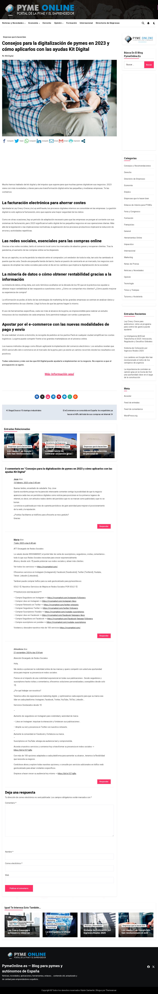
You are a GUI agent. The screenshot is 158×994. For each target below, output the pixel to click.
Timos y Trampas (131, 290)
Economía (33, 23)
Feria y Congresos (132, 211)
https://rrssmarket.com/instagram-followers (66, 598)
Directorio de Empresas (56, 443)
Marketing (128, 257)
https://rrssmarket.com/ (47, 567)
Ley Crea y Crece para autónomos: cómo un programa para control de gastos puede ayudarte (21, 934)
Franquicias (129, 224)
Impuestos (129, 244)
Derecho (47, 23)
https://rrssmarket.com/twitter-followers (60, 608)
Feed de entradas (132, 402)
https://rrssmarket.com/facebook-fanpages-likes (63, 615)
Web (7, 875)
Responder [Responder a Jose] (104, 526)
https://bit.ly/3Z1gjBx (23, 750)
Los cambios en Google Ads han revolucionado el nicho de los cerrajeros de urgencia (20, 455)
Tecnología (129, 283)
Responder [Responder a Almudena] (104, 782)
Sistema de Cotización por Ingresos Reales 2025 (97, 931)
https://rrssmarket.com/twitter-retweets (61, 605)
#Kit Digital (9, 56)
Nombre (9, 852)
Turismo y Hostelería (133, 296)
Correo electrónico (13, 863)
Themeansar (111, 990)
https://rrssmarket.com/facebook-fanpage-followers (70, 619)
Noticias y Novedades (13, 23)
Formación (71, 23)
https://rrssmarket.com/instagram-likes (59, 601)
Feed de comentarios (133, 409)
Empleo (127, 192)
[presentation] (24, 843)
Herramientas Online (133, 238)
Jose (16, 479)
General (127, 231)
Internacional (86, 23)
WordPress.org (131, 416)
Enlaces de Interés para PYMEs (138, 205)
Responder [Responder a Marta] (104, 636)
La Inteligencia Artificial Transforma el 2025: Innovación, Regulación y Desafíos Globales (138, 339)
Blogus (99, 990)
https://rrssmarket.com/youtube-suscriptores (64, 612)
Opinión (58, 23)
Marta (16, 540)
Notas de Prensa (131, 264)
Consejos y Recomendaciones (137, 166)
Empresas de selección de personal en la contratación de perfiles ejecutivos (96, 455)
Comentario (10, 803)
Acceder (127, 396)
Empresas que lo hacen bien (14, 37)
